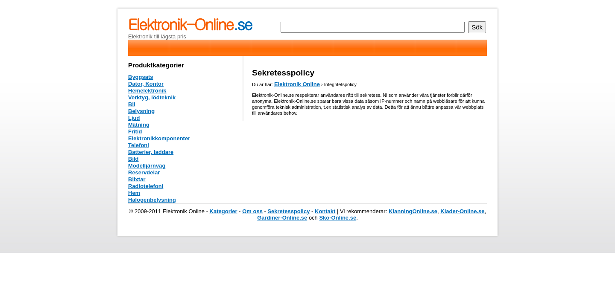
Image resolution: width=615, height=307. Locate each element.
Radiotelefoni (145, 186)
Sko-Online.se (337, 217)
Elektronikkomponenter (159, 138)
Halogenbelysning (152, 200)
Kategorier (223, 211)
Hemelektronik (147, 90)
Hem (134, 193)
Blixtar (136, 179)
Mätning (138, 125)
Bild (133, 159)
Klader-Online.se (462, 211)
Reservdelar (144, 172)
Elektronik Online (297, 84)
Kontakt (325, 211)
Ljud (134, 118)
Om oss (252, 211)
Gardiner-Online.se (282, 217)
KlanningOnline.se (413, 211)
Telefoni (138, 145)
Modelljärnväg (146, 165)
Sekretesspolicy (288, 211)
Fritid (135, 131)
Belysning (141, 111)
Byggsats (140, 77)
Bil (131, 104)
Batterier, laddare (150, 152)
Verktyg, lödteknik (152, 97)
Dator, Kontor (146, 84)
